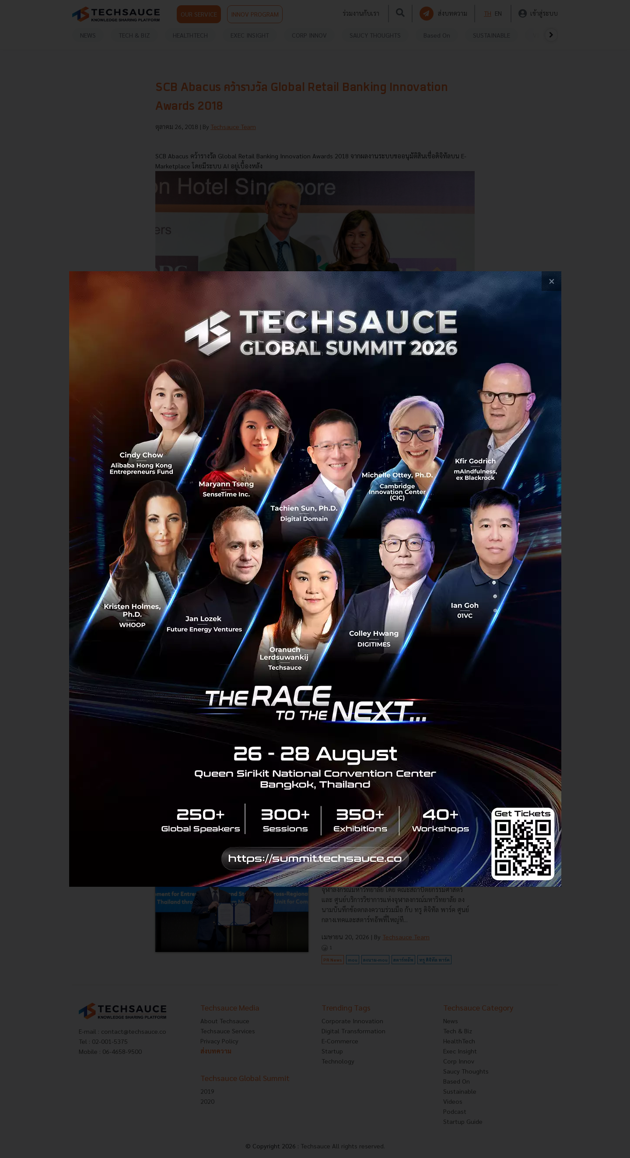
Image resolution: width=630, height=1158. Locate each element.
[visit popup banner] (315, 579)
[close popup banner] (551, 281)
